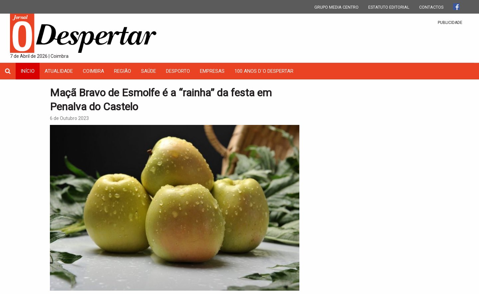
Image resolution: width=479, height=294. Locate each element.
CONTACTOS (431, 7)
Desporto (178, 71)
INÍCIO (28, 71)
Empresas (212, 71)
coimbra (93, 71)
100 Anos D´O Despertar (264, 71)
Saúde (148, 71)
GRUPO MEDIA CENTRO (336, 7)
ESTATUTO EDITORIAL (388, 7)
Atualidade (59, 71)
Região (122, 71)
